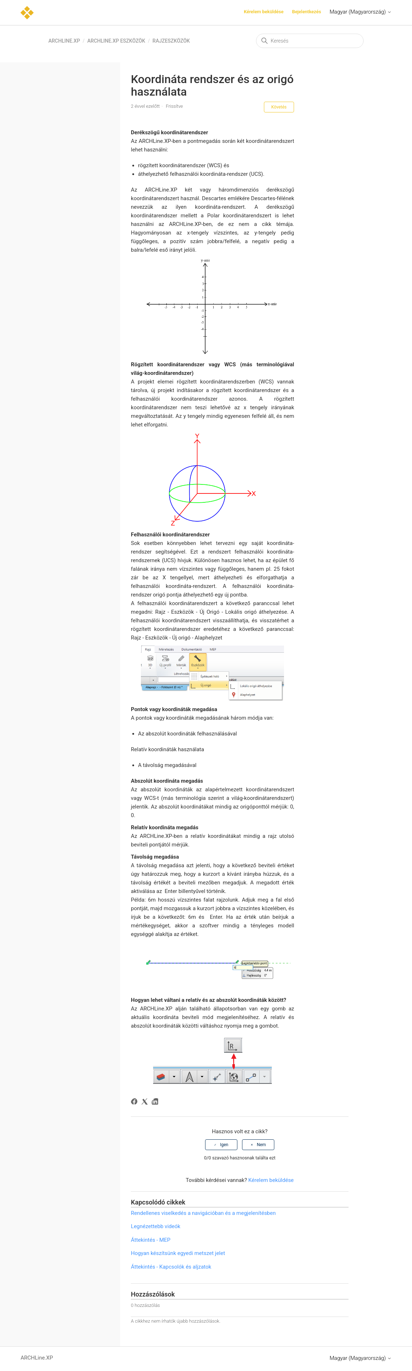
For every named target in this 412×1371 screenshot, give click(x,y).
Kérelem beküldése (264, 11)
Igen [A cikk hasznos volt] (224, 1144)
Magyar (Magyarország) (360, 12)
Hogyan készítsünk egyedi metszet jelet (178, 1253)
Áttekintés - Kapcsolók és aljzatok (171, 1267)
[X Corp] (145, 1102)
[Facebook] (135, 1102)
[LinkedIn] (156, 1102)
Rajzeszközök (171, 41)
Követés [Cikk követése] (279, 107)
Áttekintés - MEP (150, 1240)
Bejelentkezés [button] (306, 11)
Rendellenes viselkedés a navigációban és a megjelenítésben (203, 1213)
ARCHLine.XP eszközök (116, 41)
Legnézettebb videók (155, 1226)
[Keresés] (310, 41)
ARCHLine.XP (64, 41)
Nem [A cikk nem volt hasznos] (261, 1144)
